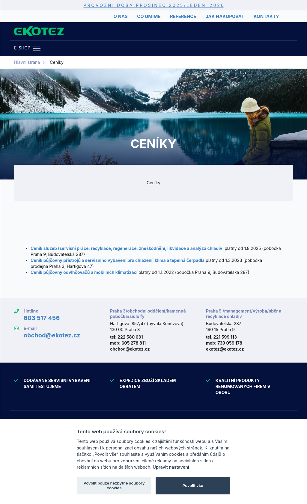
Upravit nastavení (171, 467)
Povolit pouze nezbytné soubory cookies (114, 485)
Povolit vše (193, 485)
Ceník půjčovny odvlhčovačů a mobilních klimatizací (84, 272)
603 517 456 (42, 318)
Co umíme (148, 16)
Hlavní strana (27, 62)
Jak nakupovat (225, 16)
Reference (183, 16)
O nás (120, 16)
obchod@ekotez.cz (52, 335)
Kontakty (266, 16)
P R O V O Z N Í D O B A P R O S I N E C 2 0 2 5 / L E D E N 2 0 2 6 (154, 5)
